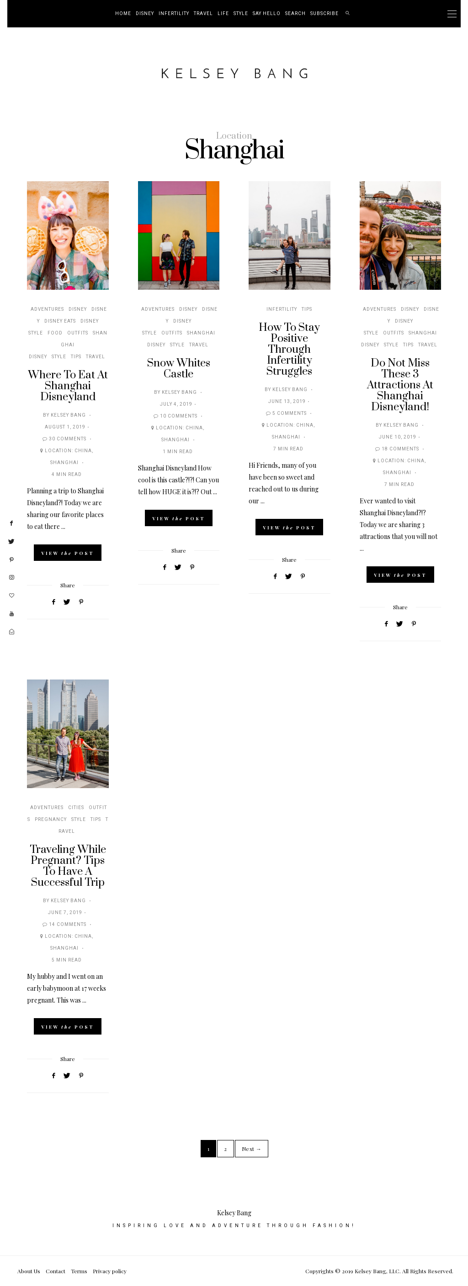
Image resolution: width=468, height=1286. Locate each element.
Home (123, 13)
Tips (76, 357)
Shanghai (64, 463)
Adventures (47, 309)
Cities (76, 808)
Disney (145, 13)
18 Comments (400, 449)
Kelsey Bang (68, 415)
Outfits (77, 333)
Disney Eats (60, 321)
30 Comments (67, 439)
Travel (203, 13)
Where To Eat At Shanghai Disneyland (68, 386)
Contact (55, 1271)
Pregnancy (51, 819)
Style (241, 13)
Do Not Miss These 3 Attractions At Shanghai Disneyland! (400, 385)
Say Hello (267, 13)
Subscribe (324, 13)
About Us (28, 1271)
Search (295, 13)
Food (55, 333)
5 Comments (289, 413)
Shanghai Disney (68, 345)
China (83, 451)
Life (223, 13)
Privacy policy (110, 1271)
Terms (79, 1271)
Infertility (174, 13)
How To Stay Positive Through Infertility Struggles (289, 349)
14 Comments (67, 924)
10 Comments (178, 416)
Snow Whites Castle (178, 368)
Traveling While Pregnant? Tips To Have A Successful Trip (68, 866)
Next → (252, 1148)
